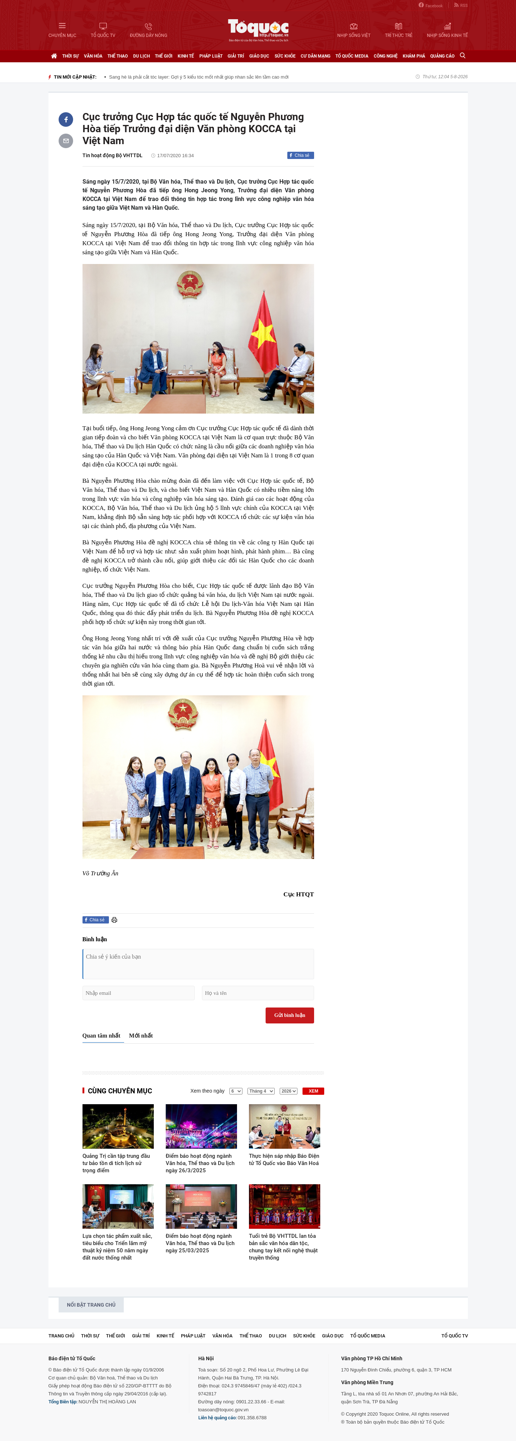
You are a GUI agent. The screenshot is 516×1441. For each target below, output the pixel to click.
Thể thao (117, 56)
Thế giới (164, 56)
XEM (313, 1091)
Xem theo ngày (207, 1091)
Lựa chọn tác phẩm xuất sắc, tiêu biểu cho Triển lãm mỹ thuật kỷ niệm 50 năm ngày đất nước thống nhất (117, 1247)
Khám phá (414, 56)
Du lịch (141, 56)
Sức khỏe (285, 56)
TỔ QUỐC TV (454, 1336)
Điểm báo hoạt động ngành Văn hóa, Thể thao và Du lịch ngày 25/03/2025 (200, 1243)
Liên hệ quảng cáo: (217, 1417)
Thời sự (70, 56)
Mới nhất (141, 1035)
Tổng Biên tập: (62, 1401)
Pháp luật (211, 56)
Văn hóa (93, 56)
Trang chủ (61, 1336)
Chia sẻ (302, 155)
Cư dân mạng (315, 56)
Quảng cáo (442, 56)
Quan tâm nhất (101, 1035)
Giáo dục (259, 56)
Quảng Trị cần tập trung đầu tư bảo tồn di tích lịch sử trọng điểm (116, 1163)
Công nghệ (386, 56)
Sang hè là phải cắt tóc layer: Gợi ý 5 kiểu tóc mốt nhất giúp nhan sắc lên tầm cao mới (199, 77)
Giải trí (236, 56)
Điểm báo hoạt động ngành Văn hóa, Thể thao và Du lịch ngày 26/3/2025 (200, 1163)
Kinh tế (186, 56)
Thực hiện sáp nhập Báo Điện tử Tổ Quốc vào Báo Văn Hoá (284, 1159)
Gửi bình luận (289, 1015)
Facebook (431, 5)
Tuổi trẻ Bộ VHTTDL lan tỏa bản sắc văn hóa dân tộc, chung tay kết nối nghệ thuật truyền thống (283, 1247)
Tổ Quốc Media (351, 56)
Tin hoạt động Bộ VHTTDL (113, 155)
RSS (461, 5)
